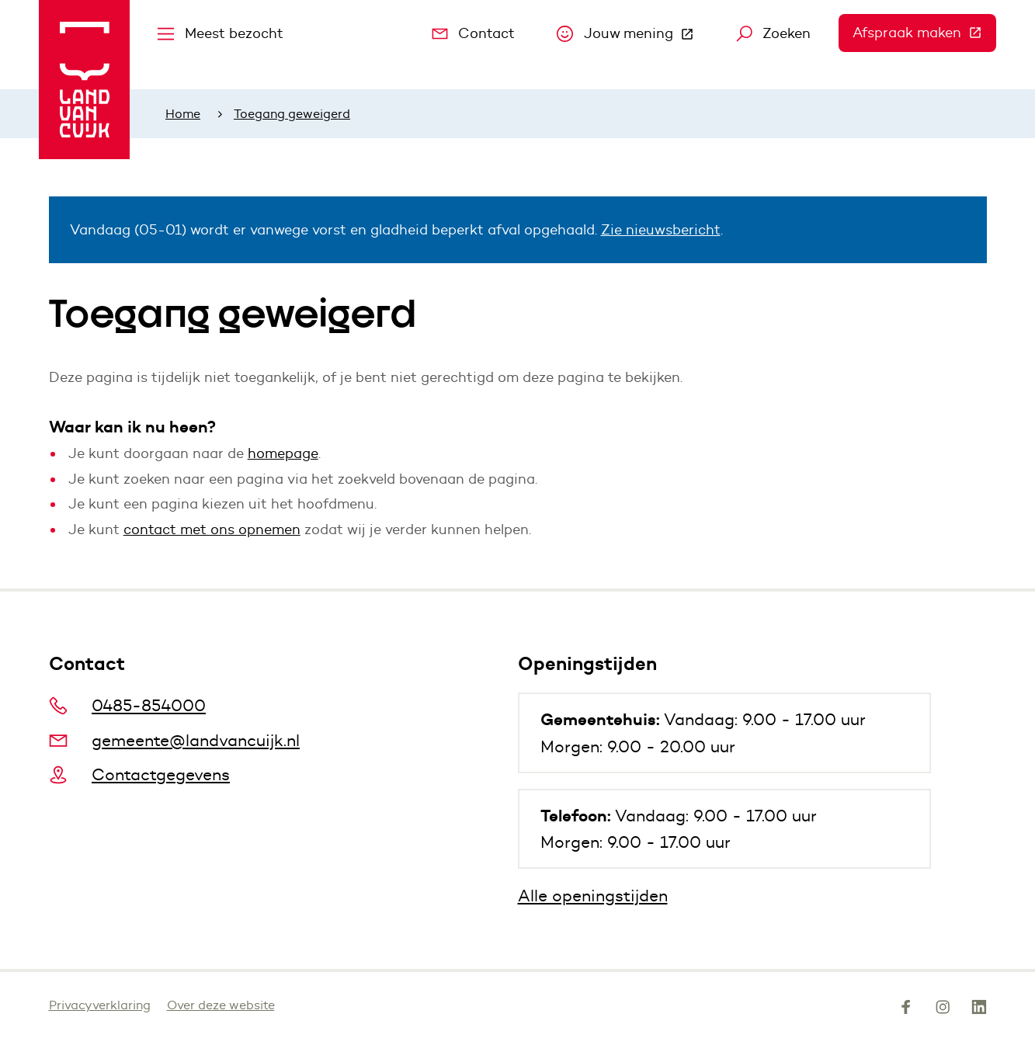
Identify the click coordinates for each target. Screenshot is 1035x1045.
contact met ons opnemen (211, 529)
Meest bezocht (220, 33)
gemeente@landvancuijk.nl (174, 740)
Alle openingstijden (593, 895)
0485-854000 (128, 705)
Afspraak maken (924, 32)
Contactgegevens (140, 774)
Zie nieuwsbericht (661, 229)
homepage (283, 453)
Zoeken (773, 33)
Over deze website (221, 1005)
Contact (474, 33)
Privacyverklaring (100, 1005)
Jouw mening (632, 37)
